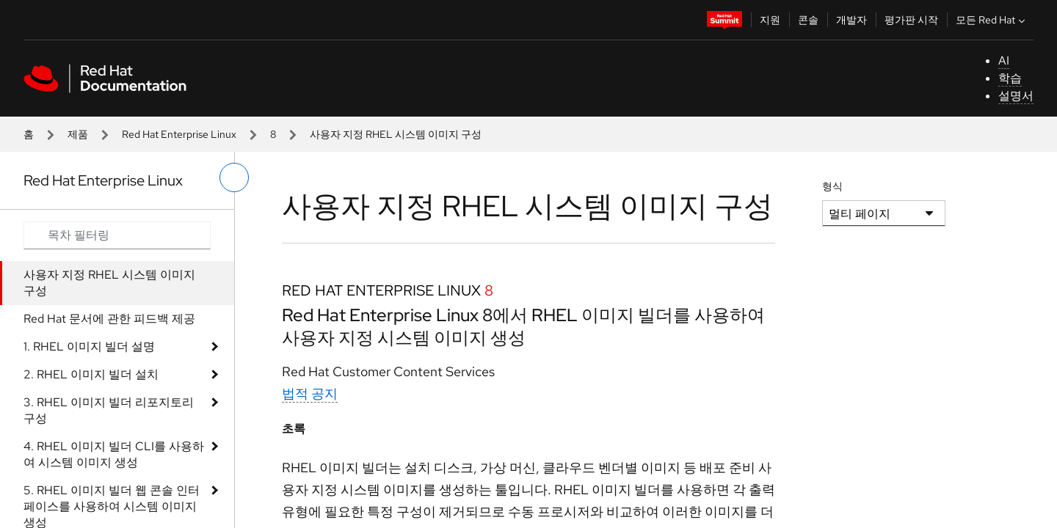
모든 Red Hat (992, 19)
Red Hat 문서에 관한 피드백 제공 (109, 318)
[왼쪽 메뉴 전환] (234, 177)
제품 (78, 134)
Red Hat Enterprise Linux (179, 134)
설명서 (1016, 95)
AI (1003, 60)
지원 (770, 19)
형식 (832, 186)
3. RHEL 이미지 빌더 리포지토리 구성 (108, 410)
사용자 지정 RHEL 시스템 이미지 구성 (109, 282)
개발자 (851, 19)
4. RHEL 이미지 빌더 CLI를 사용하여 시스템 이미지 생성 (113, 454)
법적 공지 (310, 393)
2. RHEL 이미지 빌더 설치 (91, 374)
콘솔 (808, 19)
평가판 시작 (911, 19)
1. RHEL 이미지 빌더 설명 (89, 346)
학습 (1010, 78)
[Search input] (117, 235)
